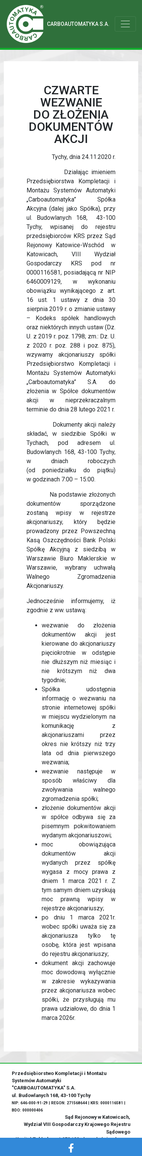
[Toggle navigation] (125, 24)
